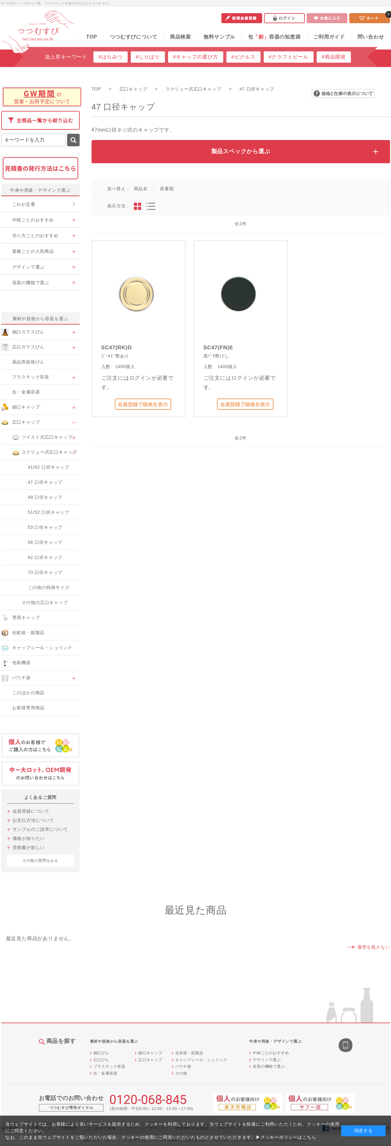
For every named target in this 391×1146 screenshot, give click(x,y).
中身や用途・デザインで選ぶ (40, 190)
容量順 (167, 188)
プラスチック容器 (109, 1066)
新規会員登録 (241, 18)
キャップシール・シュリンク (201, 1060)
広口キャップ (150, 1060)
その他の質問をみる (40, 860)
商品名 (141, 188)
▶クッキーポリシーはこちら (286, 1137)
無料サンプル (219, 36)
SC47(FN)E (218, 348)
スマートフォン (346, 1045)
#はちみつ (110, 57)
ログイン (284, 18)
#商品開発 (334, 57)
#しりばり (148, 57)
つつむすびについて (133, 36)
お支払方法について (33, 820)
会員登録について (31, 811)
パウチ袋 (183, 1066)
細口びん (101, 1053)
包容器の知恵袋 (274, 36)
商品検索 (180, 36)
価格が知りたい (29, 838)
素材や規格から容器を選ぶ (40, 318)
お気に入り (327, 18)
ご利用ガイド (329, 36)
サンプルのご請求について (40, 829)
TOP (91, 36)
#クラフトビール (289, 57)
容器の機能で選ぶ (269, 1066)
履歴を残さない (373, 947)
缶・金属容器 (105, 1073)
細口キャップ (150, 1053)
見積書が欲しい (29, 847)
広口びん (101, 1060)
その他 (181, 1073)
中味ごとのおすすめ (271, 1053)
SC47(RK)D (116, 348)
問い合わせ (370, 36)
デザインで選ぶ (267, 1060)
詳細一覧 (150, 206)
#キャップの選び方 (195, 57)
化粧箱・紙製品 (189, 1053)
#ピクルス (243, 57)
